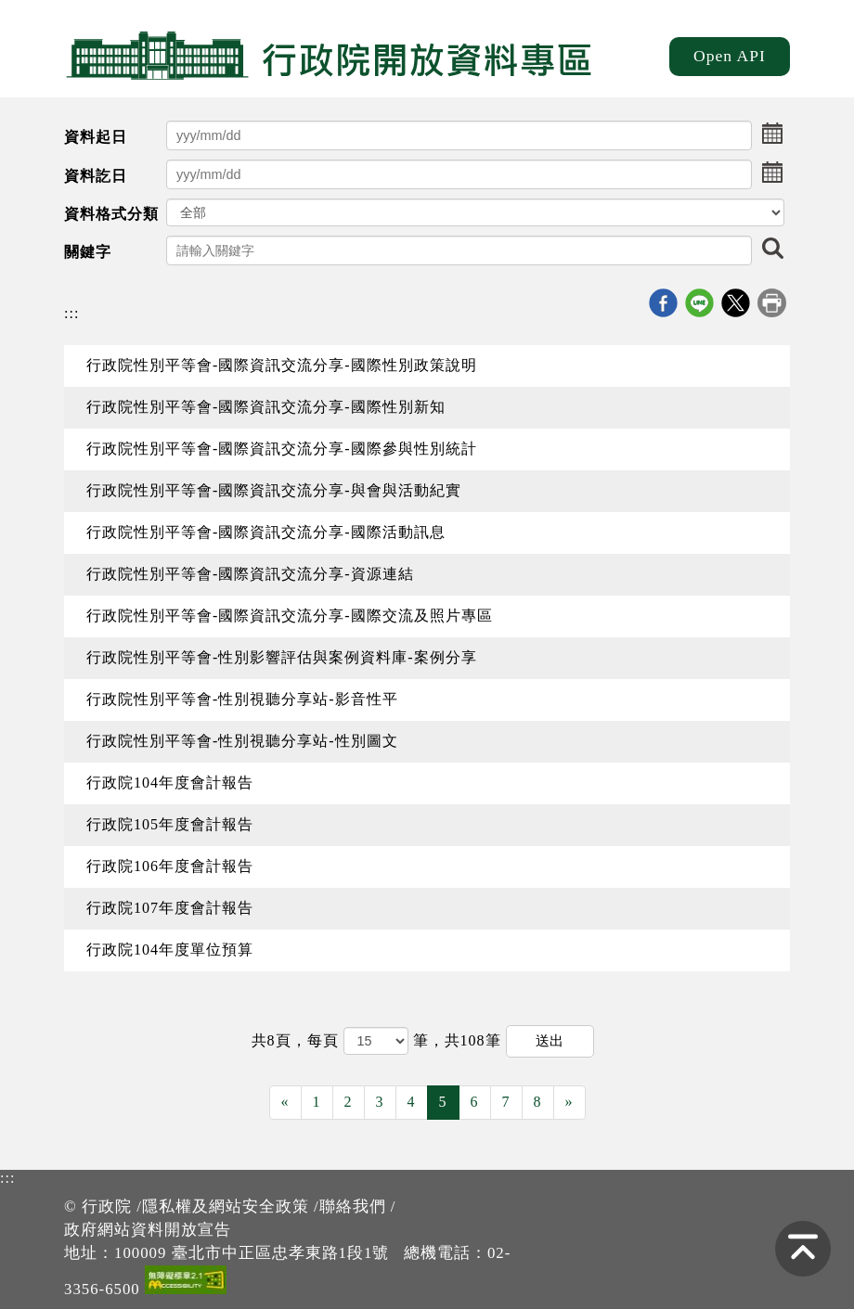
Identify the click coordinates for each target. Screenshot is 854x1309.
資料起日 (95, 137)
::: (71, 313)
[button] (772, 135)
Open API (729, 55)
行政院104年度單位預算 (169, 949)
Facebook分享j (663, 303)
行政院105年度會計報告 (169, 824)
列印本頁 (771, 303)
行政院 (107, 1206)
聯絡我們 (352, 1206)
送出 (549, 1040)
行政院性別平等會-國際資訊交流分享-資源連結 (250, 574)
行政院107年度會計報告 (169, 908)
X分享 (735, 303)
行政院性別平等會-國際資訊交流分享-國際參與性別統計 (281, 448)
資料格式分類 (111, 214)
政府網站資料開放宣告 (147, 1229)
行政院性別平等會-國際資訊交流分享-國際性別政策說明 (281, 365)
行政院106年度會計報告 (169, 866)
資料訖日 (95, 176)
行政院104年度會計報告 (169, 782)
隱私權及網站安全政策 (225, 1206)
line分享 (699, 303)
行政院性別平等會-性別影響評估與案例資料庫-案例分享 (281, 657)
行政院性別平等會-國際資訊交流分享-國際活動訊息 (266, 532)
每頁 (325, 1040)
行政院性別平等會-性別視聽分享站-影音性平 (242, 699)
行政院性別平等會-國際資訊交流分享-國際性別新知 (266, 407)
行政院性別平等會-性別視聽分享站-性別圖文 (242, 741)
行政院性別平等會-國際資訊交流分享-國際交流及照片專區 (289, 615)
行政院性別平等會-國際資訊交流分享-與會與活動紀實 (273, 490)
